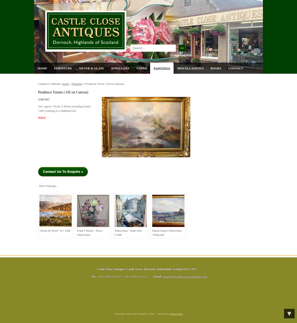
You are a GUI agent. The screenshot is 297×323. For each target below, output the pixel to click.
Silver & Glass (91, 68)
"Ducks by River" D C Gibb (55, 213)
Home (42, 68)
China (142, 68)
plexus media (176, 314)
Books (216, 68)
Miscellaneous (190, 68)
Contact (235, 68)
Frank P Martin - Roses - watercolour (93, 216)
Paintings (162, 68)
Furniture (63, 68)
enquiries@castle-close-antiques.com (185, 276)
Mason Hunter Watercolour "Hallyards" (168, 216)
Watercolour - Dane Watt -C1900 (131, 216)
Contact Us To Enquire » (63, 171)
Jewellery (120, 68)
